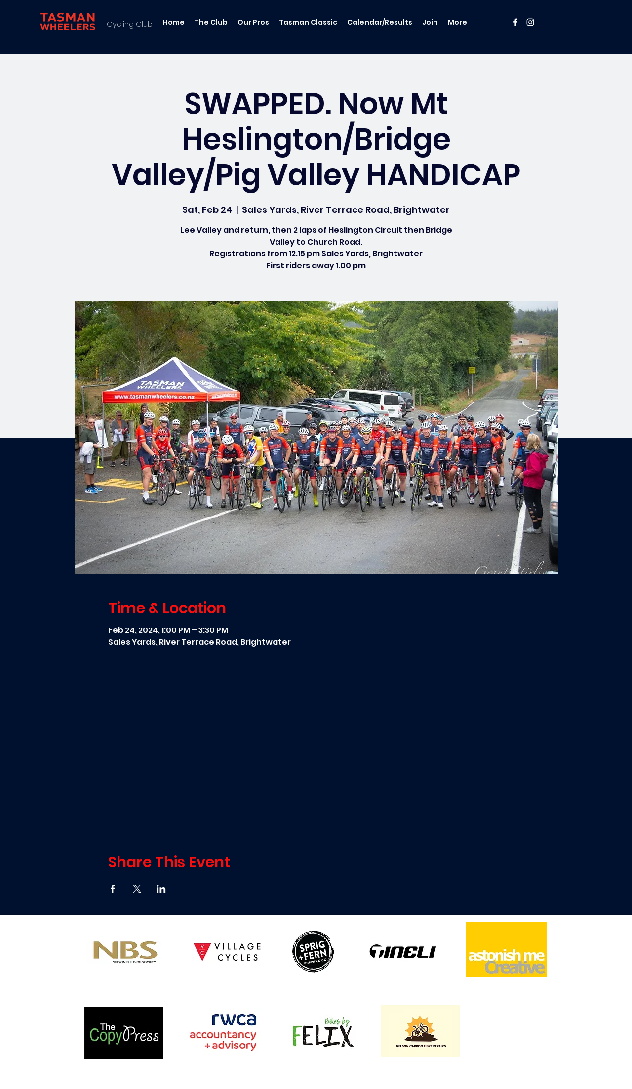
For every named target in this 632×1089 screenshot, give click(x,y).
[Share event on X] (137, 889)
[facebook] (515, 22)
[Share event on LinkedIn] (161, 889)
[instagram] (530, 22)
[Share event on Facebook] (113, 889)
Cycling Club (130, 24)
